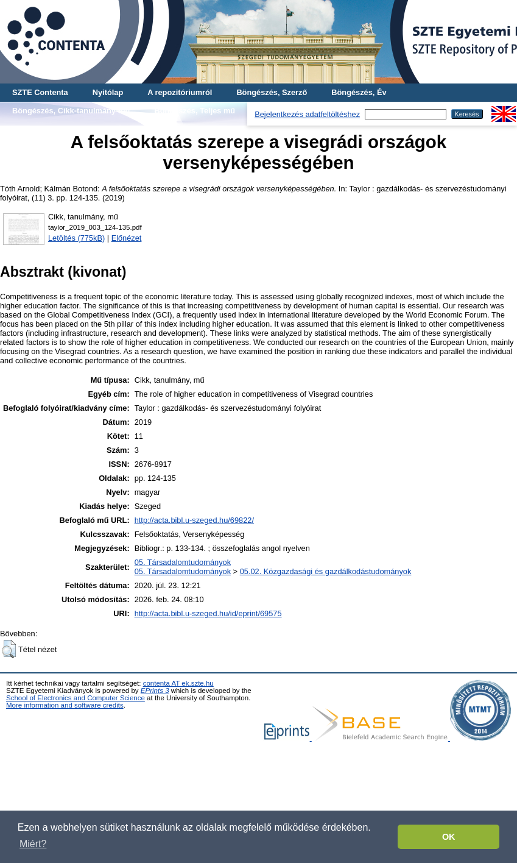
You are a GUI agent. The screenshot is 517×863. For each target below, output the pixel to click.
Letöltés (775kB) (76, 238)
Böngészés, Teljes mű (194, 110)
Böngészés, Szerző (271, 92)
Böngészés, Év (358, 92)
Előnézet (126, 238)
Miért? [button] (32, 844)
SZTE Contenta (40, 92)
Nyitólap (108, 92)
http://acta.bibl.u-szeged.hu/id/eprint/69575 (208, 613)
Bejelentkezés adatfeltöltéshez (307, 114)
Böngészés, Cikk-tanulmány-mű (71, 110)
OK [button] (448, 837)
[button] (9, 649)
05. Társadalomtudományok (183, 562)
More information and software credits (65, 705)
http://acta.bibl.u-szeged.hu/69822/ (194, 520)
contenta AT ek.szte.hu (178, 683)
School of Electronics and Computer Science (75, 697)
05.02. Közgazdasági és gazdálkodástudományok (326, 571)
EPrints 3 (155, 690)
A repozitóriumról (179, 92)
